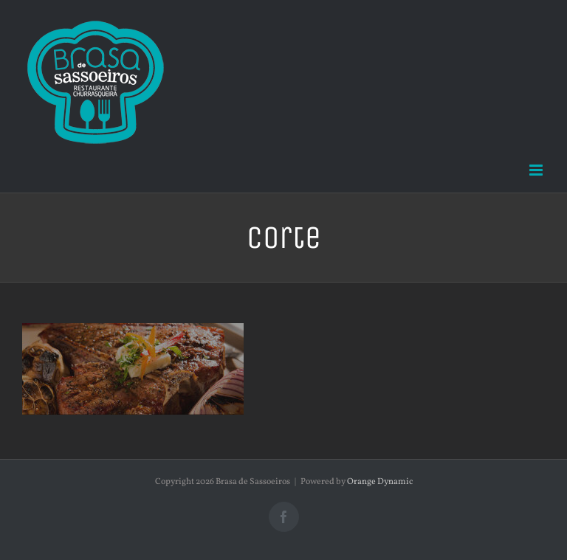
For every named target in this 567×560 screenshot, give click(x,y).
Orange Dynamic (380, 482)
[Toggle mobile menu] (537, 170)
